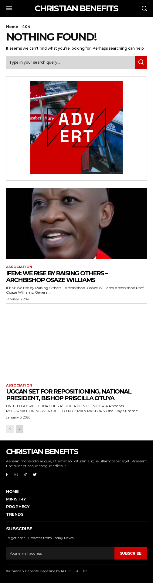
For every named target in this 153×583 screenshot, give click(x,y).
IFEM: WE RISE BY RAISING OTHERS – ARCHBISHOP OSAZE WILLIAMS (56, 277)
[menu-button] (9, 8)
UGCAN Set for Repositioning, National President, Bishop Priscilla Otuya (68, 395)
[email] (60, 553)
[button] (144, 8)
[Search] (141, 62)
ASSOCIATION (19, 267)
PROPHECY (17, 506)
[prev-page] (10, 429)
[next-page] (19, 429)
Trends (14, 514)
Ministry (16, 498)
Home (12, 26)
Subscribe (130, 553)
